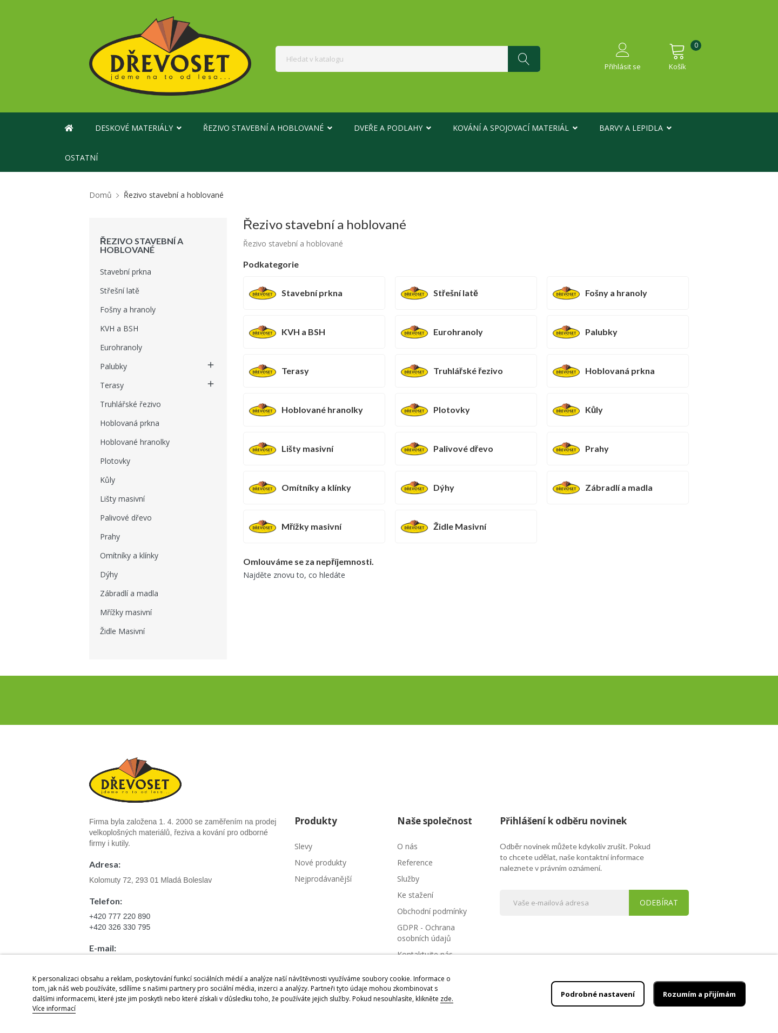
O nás (407, 846)
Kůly (107, 480)
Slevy (303, 846)
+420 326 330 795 (119, 927)
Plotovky (115, 461)
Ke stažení (415, 895)
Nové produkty (320, 862)
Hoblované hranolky (135, 442)
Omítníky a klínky (129, 555)
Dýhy (109, 574)
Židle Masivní (122, 631)
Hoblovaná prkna (129, 423)
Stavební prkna (125, 271)
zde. (446, 998)
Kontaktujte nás (425, 954)
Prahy (110, 536)
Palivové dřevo (126, 517)
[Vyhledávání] (408, 59)
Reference (415, 862)
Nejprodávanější (323, 879)
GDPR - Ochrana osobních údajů (426, 932)
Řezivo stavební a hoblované (141, 245)
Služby (408, 879)
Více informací (54, 1008)
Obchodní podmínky (432, 911)
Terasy (112, 385)
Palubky (113, 366)
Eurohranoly (121, 347)
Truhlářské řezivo (130, 404)
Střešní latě (119, 290)
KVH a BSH (119, 328)
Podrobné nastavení (588, 994)
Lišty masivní (122, 499)
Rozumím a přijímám (696, 994)
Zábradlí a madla (129, 593)
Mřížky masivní (126, 612)
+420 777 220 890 (119, 916)
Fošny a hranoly (128, 309)
